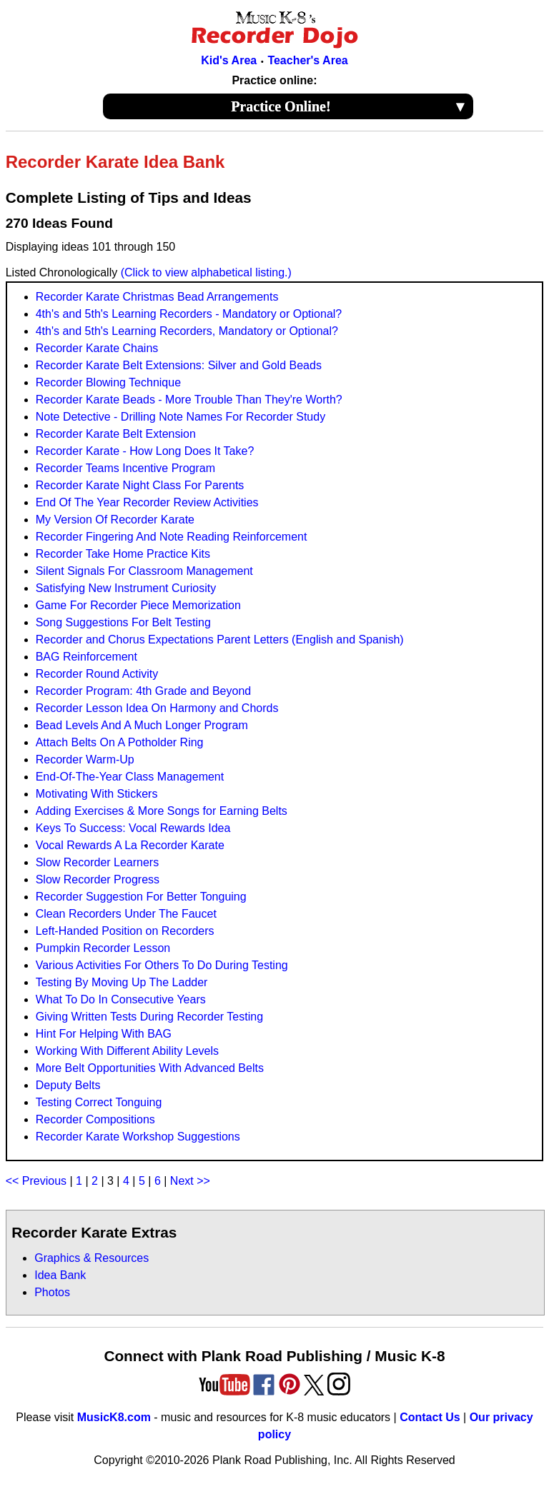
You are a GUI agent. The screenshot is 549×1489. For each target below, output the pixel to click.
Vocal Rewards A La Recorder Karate (130, 845)
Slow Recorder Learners (97, 862)
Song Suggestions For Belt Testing (123, 622)
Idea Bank (60, 1275)
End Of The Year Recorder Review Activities (147, 502)
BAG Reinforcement (86, 657)
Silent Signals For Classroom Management (144, 571)
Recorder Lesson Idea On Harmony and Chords (157, 708)
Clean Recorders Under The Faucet (126, 914)
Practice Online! (349, 106)
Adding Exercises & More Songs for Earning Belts (161, 811)
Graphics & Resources (91, 1258)
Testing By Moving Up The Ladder (122, 982)
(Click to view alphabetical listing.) (206, 272)
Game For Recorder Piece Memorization (138, 605)
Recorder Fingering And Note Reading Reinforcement (171, 537)
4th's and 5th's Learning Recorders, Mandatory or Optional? (187, 331)
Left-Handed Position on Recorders (125, 931)
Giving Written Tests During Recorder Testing (149, 1017)
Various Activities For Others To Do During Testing (162, 965)
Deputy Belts (68, 1085)
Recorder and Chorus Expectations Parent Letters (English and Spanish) (220, 639)
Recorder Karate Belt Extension (116, 434)
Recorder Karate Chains (97, 348)
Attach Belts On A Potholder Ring (120, 742)
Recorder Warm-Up (85, 759)
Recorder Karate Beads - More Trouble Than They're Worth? (189, 399)
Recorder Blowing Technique (108, 382)
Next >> (190, 1181)
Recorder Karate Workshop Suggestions (138, 1136)
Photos (52, 1292)
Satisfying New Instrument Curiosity (126, 588)
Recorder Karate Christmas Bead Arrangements (157, 297)
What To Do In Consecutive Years (121, 999)
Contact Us (430, 1417)
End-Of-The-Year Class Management (130, 777)
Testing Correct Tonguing (99, 1102)
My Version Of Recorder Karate (115, 519)
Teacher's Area (307, 60)
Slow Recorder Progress (97, 879)
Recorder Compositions (95, 1119)
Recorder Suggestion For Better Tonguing (141, 897)
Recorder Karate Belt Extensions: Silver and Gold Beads (179, 365)
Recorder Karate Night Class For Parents (140, 485)
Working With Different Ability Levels (127, 1051)
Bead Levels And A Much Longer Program (142, 725)
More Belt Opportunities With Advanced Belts (150, 1068)
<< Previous (36, 1181)
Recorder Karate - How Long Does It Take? (145, 451)
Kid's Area (229, 60)
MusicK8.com (114, 1417)
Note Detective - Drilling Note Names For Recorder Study (180, 417)
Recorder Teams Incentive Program (125, 468)
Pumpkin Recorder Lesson (103, 948)
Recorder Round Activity (97, 674)
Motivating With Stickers (97, 794)
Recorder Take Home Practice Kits (123, 554)
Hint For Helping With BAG (104, 1034)
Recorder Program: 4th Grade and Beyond (144, 691)
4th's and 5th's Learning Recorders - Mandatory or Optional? (189, 314)
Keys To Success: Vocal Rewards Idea (133, 828)
